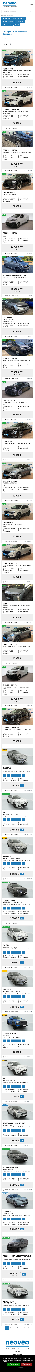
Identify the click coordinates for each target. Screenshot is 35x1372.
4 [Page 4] (17, 1328)
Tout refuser (26, 1364)
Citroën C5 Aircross (19, 18)
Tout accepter (13, 1364)
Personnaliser (19, 1367)
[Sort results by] (17, 37)
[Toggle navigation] (31, 4)
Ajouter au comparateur (11, 87)
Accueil (17, 1351)
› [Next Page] (31, 1328)
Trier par (5, 38)
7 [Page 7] (28, 1328)
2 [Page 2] (10, 1328)
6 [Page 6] (24, 1328)
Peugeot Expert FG (8, 21)
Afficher (5, 44)
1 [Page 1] (6, 1328)
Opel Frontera (20, 21)
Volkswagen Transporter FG (11, 25)
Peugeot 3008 (7, 18)
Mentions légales (17, 1354)
